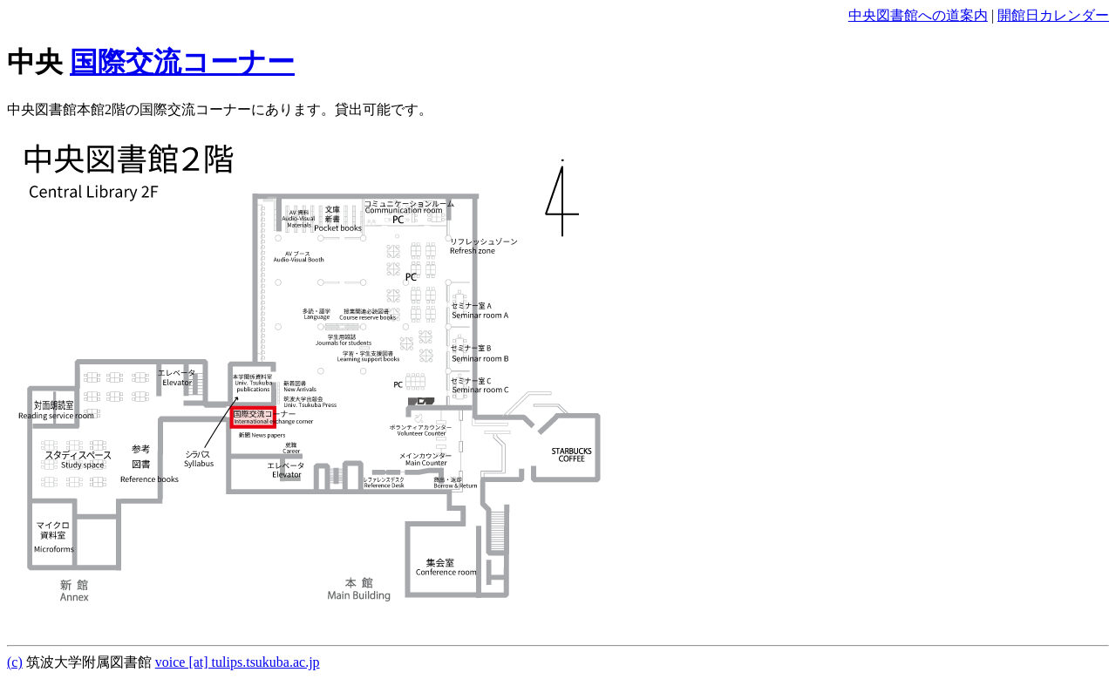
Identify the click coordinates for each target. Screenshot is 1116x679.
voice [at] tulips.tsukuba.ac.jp (237, 662)
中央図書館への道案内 (918, 15)
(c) (15, 662)
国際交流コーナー (182, 62)
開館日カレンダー (1053, 15)
